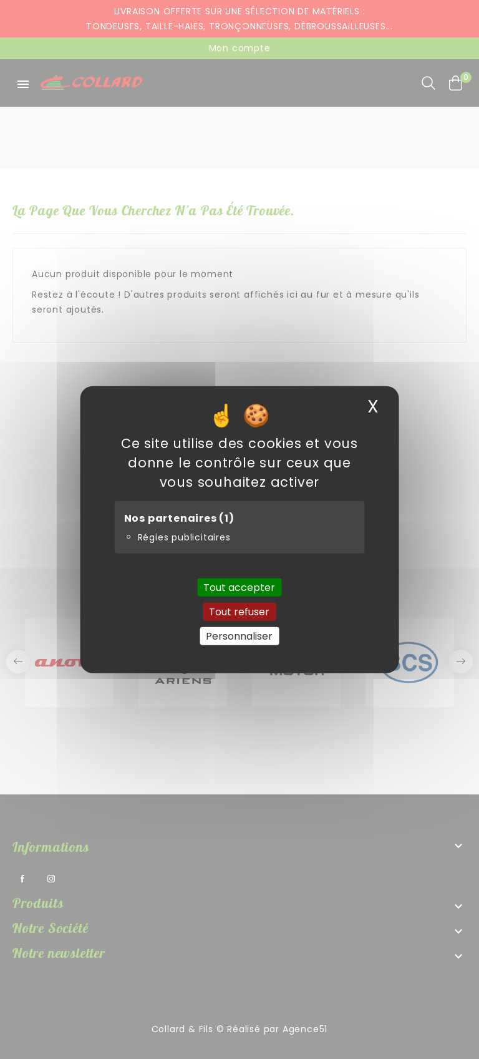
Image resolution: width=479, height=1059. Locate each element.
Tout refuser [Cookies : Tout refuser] (239, 611)
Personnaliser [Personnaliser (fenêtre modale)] (239, 636)
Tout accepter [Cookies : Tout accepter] (239, 587)
